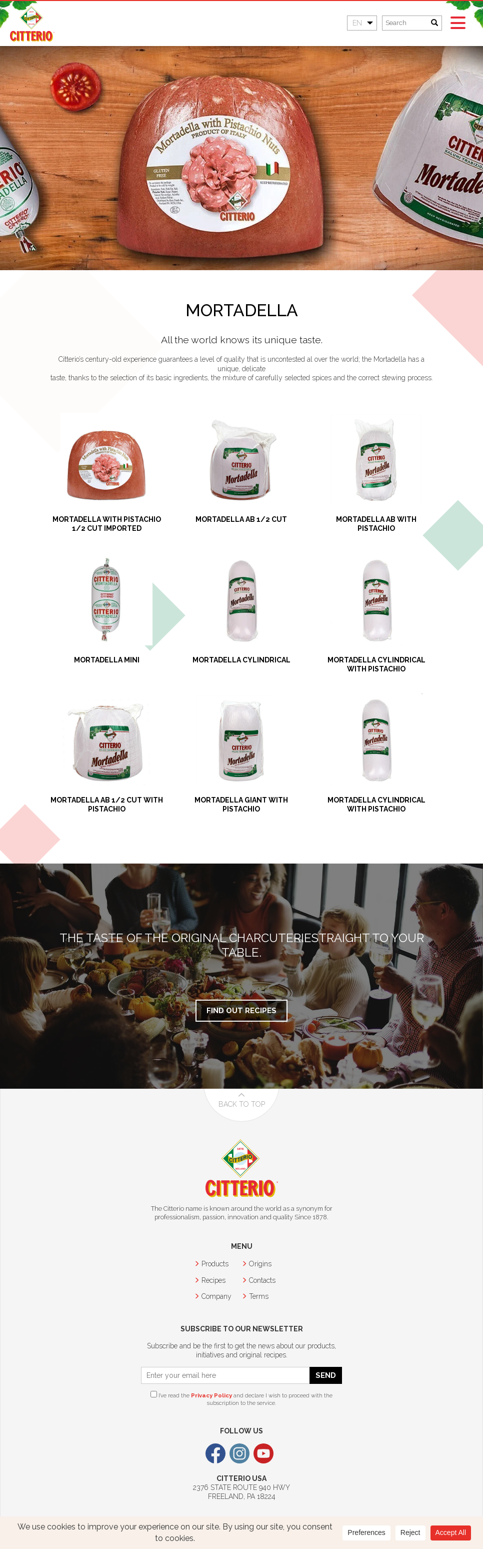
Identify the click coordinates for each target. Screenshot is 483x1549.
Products (215, 1264)
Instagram (240, 1453)
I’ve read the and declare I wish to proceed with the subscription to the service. (241, 1398)
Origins (260, 1264)
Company (217, 1296)
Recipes (214, 1280)
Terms (258, 1296)
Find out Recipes (241, 1010)
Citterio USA (32, 24)
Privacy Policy (211, 1395)
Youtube (264, 1453)
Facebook (216, 1453)
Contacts (262, 1280)
